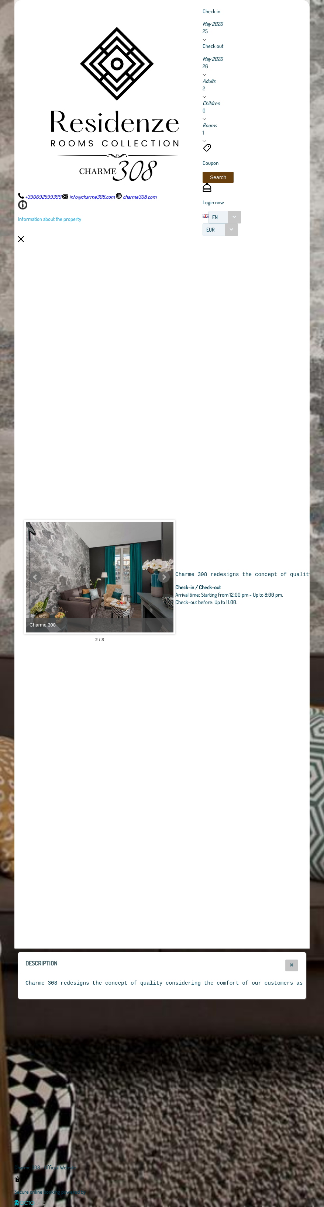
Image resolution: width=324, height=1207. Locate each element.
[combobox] (224, 217)
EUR (210, 229)
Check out (213, 45)
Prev (35, 577)
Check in (211, 11)
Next (164, 577)
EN (215, 217)
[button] (218, 177)
